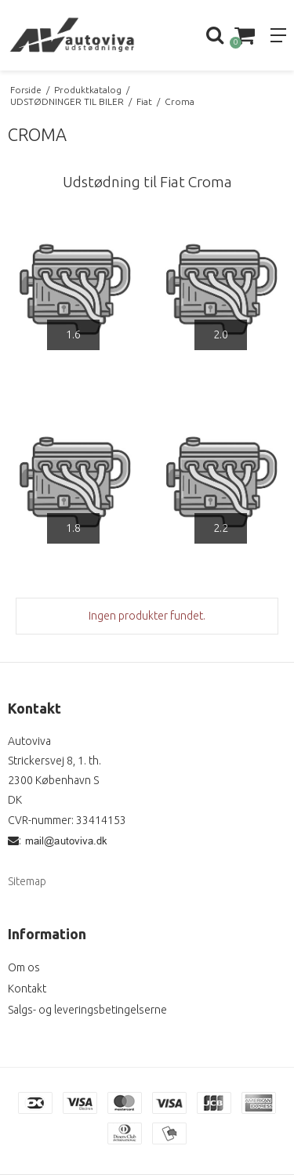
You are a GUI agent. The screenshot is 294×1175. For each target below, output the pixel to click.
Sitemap (27, 881)
